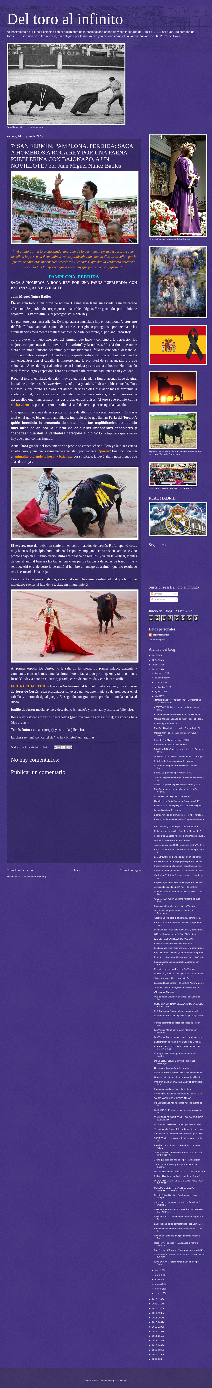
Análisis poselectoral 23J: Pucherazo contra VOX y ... (179, 845)
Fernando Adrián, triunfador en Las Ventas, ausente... (179, 870)
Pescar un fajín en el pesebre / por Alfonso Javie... (178, 866)
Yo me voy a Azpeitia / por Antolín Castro (173, 978)
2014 (155, 1336)
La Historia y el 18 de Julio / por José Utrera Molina (178, 973)
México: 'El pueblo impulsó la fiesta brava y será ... (178, 784)
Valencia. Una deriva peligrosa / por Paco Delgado (178, 805)
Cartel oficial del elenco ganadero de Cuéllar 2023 (178, 1093)
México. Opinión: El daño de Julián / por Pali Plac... (178, 719)
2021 (155, 1304)
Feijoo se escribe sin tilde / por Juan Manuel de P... (178, 831)
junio (157, 1270)
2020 (155, 1308)
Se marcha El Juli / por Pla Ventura (170, 744)
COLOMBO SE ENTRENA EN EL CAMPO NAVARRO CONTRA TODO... (174, 1189)
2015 (155, 1331)
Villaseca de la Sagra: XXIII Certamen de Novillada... (179, 1129)
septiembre (160, 687)
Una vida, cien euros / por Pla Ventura (172, 840)
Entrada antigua (130, 870)
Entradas (156, 594)
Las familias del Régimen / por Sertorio (172, 796)
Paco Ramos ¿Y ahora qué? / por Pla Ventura (176, 826)
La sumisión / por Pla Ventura (168, 810)
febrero (158, 1289)
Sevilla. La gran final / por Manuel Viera (173, 773)
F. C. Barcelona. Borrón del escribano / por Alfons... (178, 1011)
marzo (158, 1284)
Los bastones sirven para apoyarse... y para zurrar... (179, 930)
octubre (158, 682)
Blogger (123, 1380)
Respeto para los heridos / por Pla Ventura (174, 969)
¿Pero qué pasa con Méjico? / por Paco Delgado (177, 1160)
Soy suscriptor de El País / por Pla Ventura (174, 906)
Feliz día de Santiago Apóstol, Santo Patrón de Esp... (179, 836)
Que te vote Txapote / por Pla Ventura (172, 1068)
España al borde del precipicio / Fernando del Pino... (179, 728)
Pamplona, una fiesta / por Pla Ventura (172, 1089)
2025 (155, 660)
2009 (155, 1359)
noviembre (160, 678)
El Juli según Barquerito (165, 723)
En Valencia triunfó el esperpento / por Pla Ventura (178, 861)
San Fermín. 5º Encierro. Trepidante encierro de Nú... (179, 1250)
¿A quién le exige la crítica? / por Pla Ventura (175, 887)
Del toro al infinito (65, 18)
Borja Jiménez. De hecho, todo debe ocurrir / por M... (179, 952)
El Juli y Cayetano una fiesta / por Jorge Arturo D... (178, 1176)
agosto (158, 691)
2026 (155, 655)
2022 (155, 1299)
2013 (155, 1340)
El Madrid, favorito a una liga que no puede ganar (177, 857)
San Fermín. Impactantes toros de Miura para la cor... (179, 1133)
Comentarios (158, 599)
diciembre (160, 673)
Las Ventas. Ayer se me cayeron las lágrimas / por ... (179, 1037)
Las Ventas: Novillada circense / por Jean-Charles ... (179, 1124)
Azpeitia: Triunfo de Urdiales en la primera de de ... (178, 714)
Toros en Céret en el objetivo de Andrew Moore (176, 987)
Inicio (77, 870)
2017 (155, 1322)
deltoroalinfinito (161, 635)
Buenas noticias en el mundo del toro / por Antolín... (178, 815)
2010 (155, 1354)
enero (158, 1293)
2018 (155, 1318)
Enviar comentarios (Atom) (33, 876)
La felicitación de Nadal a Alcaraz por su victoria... (177, 1042)
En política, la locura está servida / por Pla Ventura (178, 882)
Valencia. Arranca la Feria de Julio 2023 (173, 943)
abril (157, 1279)
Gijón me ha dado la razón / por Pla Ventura (175, 934)
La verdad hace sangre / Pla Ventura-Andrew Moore (179, 983)
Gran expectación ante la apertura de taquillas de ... (178, 1077)
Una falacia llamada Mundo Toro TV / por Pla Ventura (179, 1171)
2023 (155, 669)
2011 (155, 1350)
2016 (155, 1327)
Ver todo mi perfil (157, 639)
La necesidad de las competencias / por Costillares (178, 1224)
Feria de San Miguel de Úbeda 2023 (171, 740)
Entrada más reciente (21, 870)
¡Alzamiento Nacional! (164, 992)
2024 (155, 664)
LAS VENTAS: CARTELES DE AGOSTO (173, 939)
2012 (155, 1345)
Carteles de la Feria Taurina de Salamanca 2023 (177, 801)
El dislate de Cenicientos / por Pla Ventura (174, 761)
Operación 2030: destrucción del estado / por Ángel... (179, 756)
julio (157, 696)
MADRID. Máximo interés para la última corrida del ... (179, 1072)
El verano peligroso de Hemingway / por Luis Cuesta (179, 957)
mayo (157, 1275)
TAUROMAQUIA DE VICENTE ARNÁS (172, 1098)
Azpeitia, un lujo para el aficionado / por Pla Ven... (177, 918)
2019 (155, 1313)
